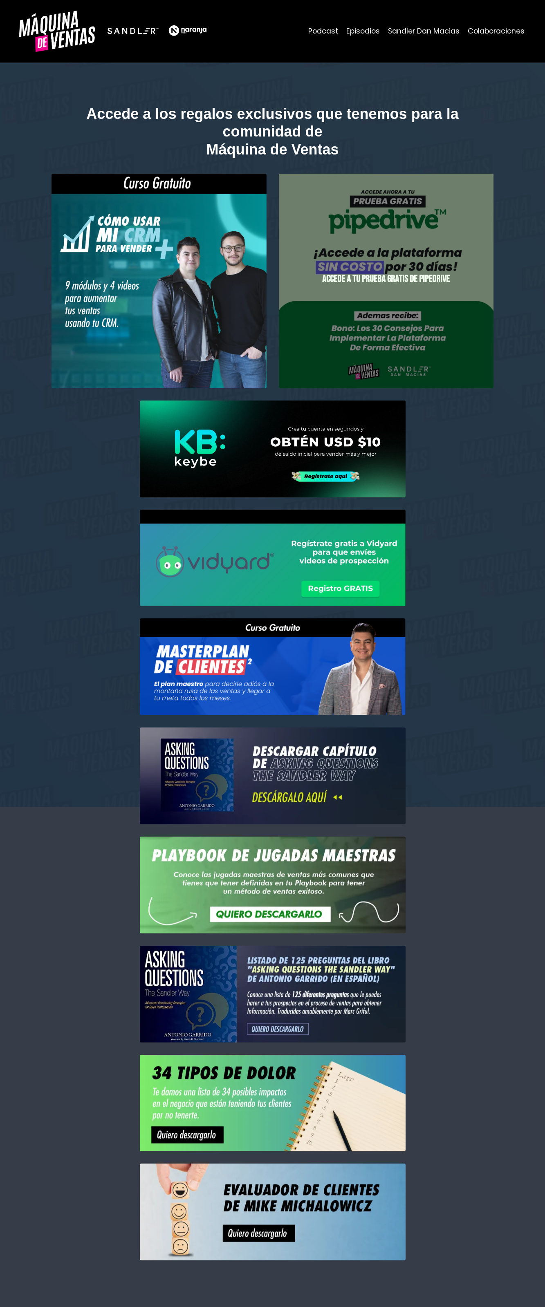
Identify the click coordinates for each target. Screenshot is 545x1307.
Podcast (319, 31)
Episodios (359, 31)
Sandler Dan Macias (421, 31)
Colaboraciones (495, 31)
